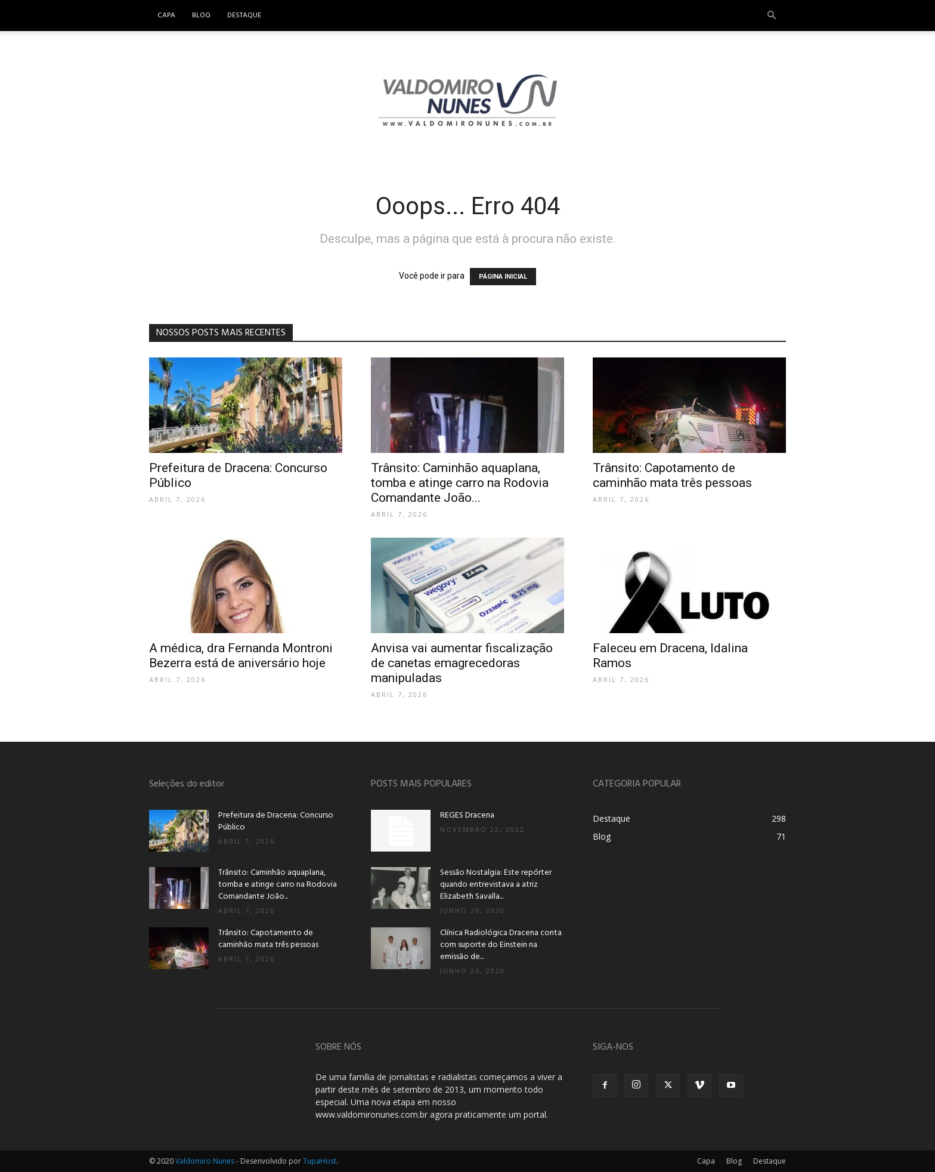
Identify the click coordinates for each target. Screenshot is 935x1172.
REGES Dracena (467, 815)
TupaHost (319, 1161)
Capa (166, 15)
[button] (771, 15)
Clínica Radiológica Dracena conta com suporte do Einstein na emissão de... (501, 945)
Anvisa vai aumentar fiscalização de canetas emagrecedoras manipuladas (462, 663)
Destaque (244, 15)
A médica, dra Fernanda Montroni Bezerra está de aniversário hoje (241, 655)
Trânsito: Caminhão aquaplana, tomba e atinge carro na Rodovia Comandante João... (460, 483)
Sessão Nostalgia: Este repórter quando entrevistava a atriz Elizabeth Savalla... (496, 884)
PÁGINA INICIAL (503, 276)
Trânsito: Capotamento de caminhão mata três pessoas (672, 475)
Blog (201, 15)
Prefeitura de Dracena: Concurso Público (275, 821)
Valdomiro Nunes (204, 1161)
